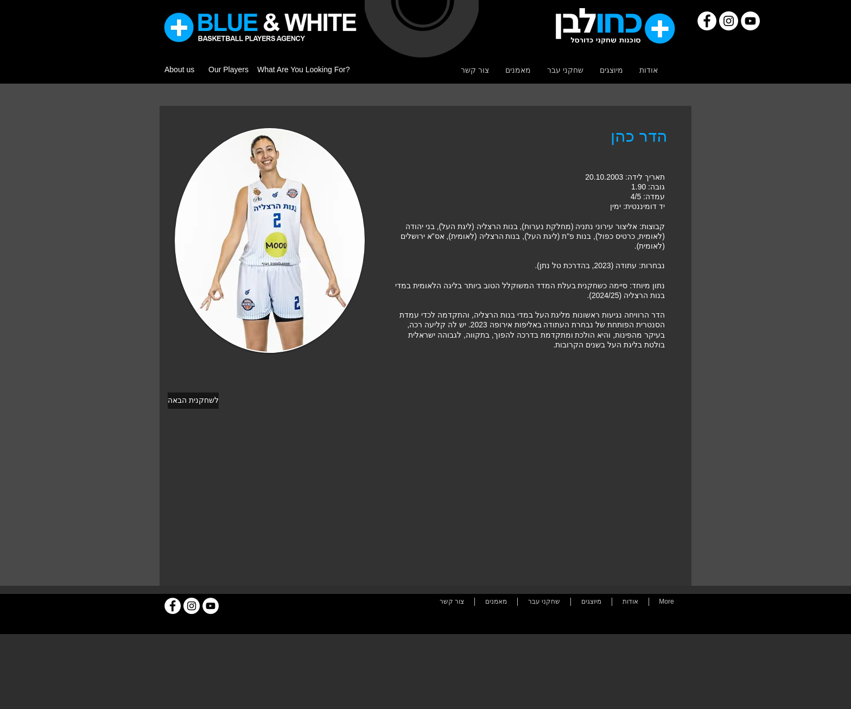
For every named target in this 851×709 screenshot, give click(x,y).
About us (179, 69)
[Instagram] (728, 20)
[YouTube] (750, 20)
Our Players (228, 69)
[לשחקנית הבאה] (193, 401)
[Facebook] (706, 20)
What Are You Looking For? (303, 69)
